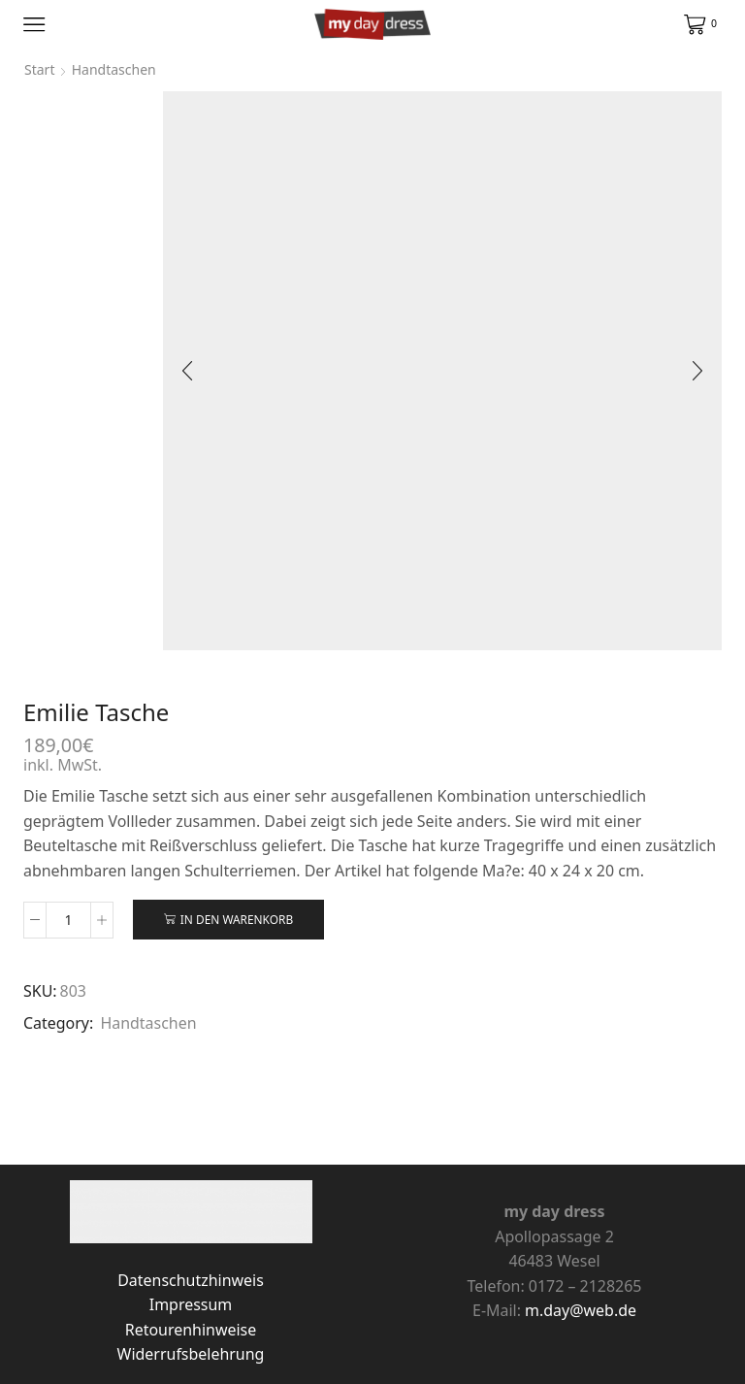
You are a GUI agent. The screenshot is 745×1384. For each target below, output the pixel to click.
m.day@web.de (580, 1310)
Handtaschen (148, 1023)
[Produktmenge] (68, 920)
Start (39, 69)
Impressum (190, 1304)
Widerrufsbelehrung (191, 1354)
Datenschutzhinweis (190, 1280)
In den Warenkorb (236, 919)
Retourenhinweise (190, 1329)
